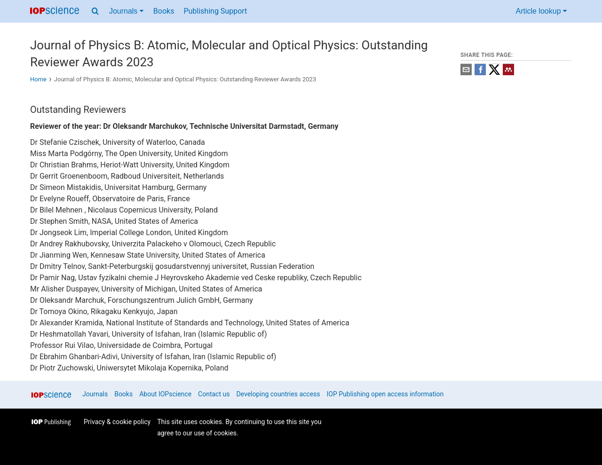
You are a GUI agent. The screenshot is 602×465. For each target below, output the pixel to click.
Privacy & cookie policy (117, 422)
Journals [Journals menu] (126, 11)
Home (38, 79)
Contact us (214, 394)
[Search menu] (95, 11)
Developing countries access (278, 394)
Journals (95, 394)
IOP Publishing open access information (385, 394)
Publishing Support (215, 11)
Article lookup (541, 11)
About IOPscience (165, 394)
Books (163, 11)
